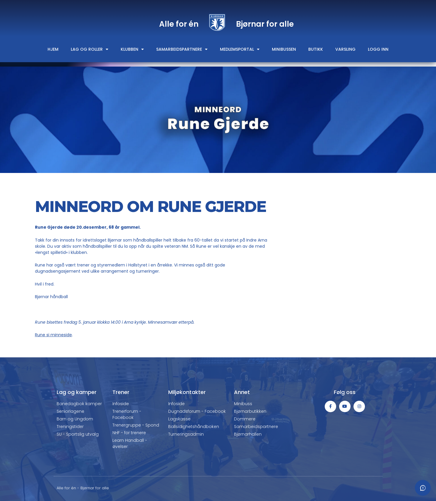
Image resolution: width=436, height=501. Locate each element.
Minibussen (284, 49)
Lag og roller (89, 49)
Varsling (345, 49)
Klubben (132, 49)
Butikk (315, 49)
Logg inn (378, 49)
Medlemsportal (240, 49)
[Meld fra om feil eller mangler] (423, 488)
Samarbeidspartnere (182, 49)
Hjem (53, 49)
